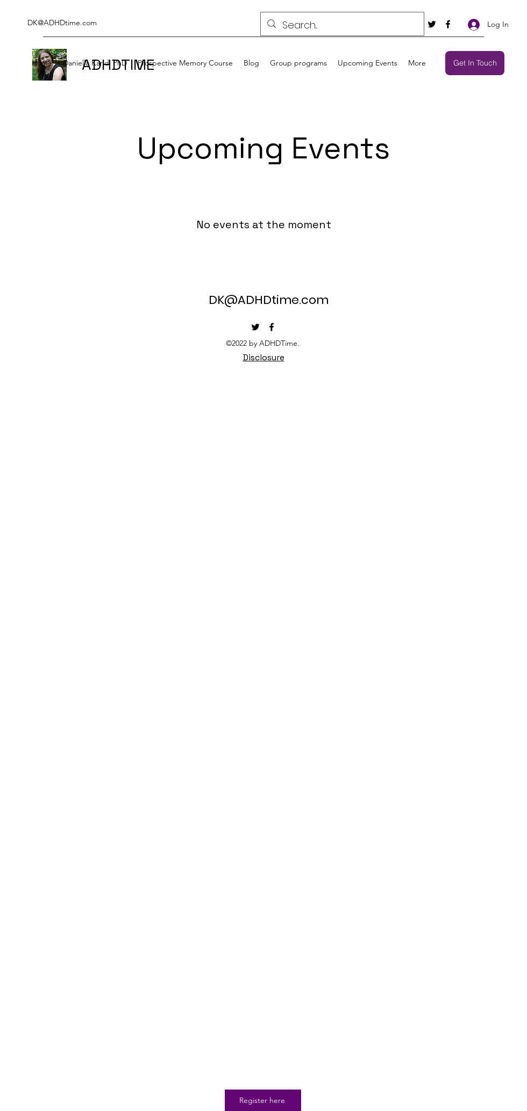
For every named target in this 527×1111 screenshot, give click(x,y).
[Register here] (263, 1100)
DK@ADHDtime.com (62, 22)
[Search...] (341, 25)
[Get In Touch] (474, 63)
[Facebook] (448, 24)
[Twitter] (431, 24)
